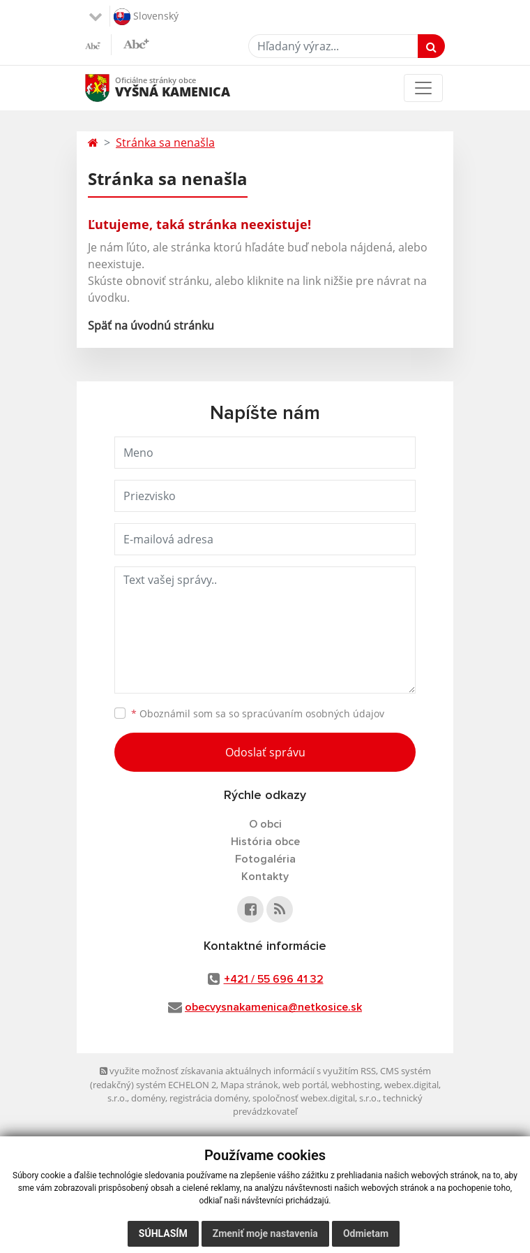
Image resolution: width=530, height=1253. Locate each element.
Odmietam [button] (365, 1233)
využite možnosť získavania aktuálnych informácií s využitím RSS (238, 1070)
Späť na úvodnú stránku (151, 325)
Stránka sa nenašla (165, 142)
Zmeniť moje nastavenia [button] (265, 1233)
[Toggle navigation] (423, 88)
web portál (304, 1084)
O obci (265, 824)
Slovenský (146, 16)
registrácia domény (208, 1098)
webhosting (355, 1084)
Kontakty (265, 876)
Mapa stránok (249, 1084)
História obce (265, 841)
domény (148, 1098)
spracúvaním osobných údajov (313, 713)
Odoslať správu (265, 752)
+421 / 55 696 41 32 (274, 979)
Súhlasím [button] (163, 1233)
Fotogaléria (265, 859)
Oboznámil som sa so (257, 713)
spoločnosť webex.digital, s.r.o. (315, 1098)
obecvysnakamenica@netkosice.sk (273, 1007)
